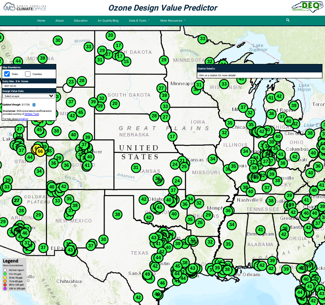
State (15, 73)
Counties (37, 73)
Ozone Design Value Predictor (162, 8)
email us (23, 118)
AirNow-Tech (32, 113)
